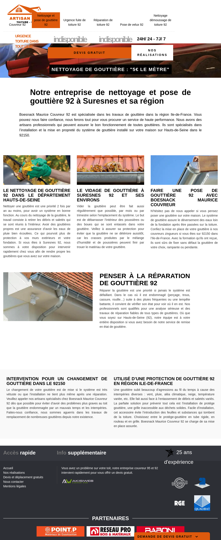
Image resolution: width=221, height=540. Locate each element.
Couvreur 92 (60, 12)
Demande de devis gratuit (167, 536)
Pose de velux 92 (174, 12)
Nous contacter (13, 481)
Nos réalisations (152, 53)
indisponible (112, 27)
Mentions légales (14, 486)
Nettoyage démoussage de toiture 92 (203, 8)
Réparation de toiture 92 (146, 10)
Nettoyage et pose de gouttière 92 (88, 8)
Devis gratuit (89, 52)
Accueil (8, 468)
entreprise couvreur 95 (135, 468)
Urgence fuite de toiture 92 (117, 10)
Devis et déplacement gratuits (23, 477)
